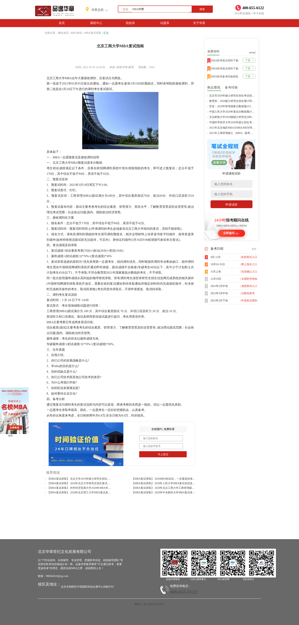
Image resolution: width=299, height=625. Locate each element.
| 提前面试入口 (248, 257)
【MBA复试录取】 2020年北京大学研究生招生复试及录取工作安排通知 (89, 483)
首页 (62, 23)
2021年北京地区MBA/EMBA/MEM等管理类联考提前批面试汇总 (246, 127)
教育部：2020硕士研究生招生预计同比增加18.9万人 (239, 101)
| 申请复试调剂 (248, 300)
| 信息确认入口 (248, 271)
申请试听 (231, 204)
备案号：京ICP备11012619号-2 (149, 604)
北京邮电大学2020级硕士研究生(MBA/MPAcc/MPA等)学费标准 (246, 117)
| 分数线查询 (247, 293)
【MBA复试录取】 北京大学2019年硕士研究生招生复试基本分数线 (86, 478)
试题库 (164, 23)
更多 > (255, 249)
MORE (252, 52)
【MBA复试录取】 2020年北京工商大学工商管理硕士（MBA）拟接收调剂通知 (178, 487)
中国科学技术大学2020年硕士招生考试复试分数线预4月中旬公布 (247, 122)
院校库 (130, 23)
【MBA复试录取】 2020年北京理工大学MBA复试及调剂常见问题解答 (88, 492)
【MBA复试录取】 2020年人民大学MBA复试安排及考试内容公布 (170, 483)
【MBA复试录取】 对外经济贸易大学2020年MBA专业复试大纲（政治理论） (92, 487)
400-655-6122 (183, 591)
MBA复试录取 (92, 32)
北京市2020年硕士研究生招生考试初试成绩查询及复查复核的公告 (248, 95)
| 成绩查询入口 (248, 286)
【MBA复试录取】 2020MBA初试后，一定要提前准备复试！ (167, 478)
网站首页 (63, 32)
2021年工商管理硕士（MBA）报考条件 (232, 133)
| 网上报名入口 (248, 264)
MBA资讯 (76, 32)
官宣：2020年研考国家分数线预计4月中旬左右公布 (239, 106)
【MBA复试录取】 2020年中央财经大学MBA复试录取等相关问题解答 (173, 492)
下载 (249, 60)
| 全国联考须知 (248, 278)
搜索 (202, 9)
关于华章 (199, 23)
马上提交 (163, 454)
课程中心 (96, 23)
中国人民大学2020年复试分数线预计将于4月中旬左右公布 (243, 111)
